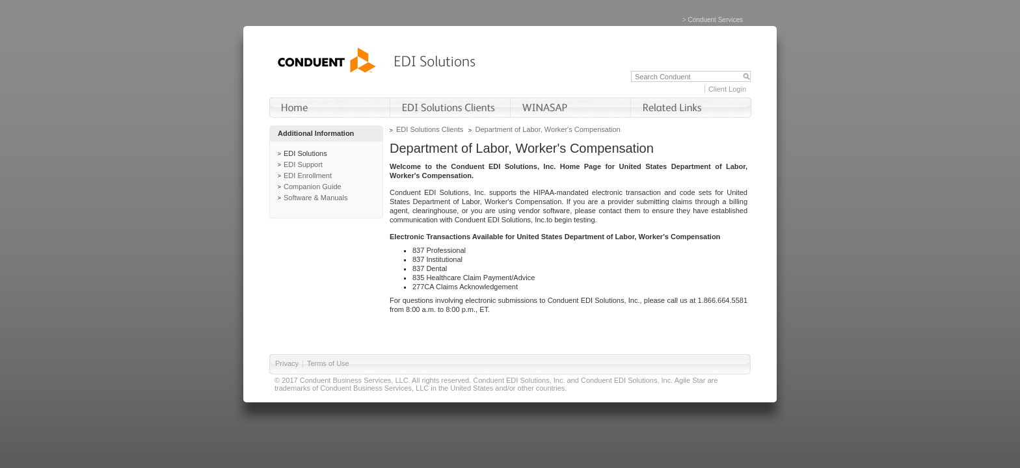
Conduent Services (716, 19)
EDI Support (303, 164)
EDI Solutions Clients (429, 129)
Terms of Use (328, 363)
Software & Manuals (315, 198)
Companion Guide (313, 186)
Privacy (287, 363)
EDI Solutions (305, 153)
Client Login (727, 89)
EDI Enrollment (308, 175)
